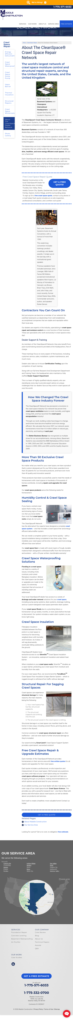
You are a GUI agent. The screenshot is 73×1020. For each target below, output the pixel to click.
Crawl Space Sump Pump (7, 75)
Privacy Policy (38, 1009)
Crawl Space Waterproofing (10, 64)
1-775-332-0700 (36, 992)
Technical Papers (42, 942)
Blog (37, 936)
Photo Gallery (8, 135)
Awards (38, 945)
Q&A (37, 948)
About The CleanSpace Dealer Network (10, 123)
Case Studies (16, 957)
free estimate (63, 832)
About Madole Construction (35, 822)
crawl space (61, 599)
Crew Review (40, 932)
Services (22, 24)
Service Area (53, 24)
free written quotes (58, 761)
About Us (42, 24)
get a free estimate (36, 976)
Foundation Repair (19, 932)
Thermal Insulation (9, 94)
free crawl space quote (43, 195)
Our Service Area (31, 825)
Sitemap (57, 1009)
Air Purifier (15, 942)
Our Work (32, 24)
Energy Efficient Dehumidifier (10, 54)
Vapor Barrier (8, 85)
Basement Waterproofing (22, 939)
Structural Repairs (9, 102)
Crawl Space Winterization (10, 111)
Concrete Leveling (18, 936)
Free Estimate (66, 24)
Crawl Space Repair (7, 44)
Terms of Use (48, 1009)
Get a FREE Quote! (59, 183)
